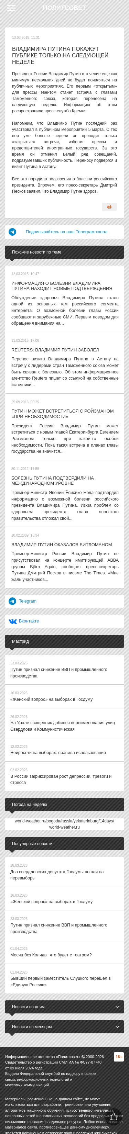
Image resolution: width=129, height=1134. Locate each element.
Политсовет (64, 7)
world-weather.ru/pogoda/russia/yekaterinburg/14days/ (64, 803)
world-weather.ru (64, 810)
